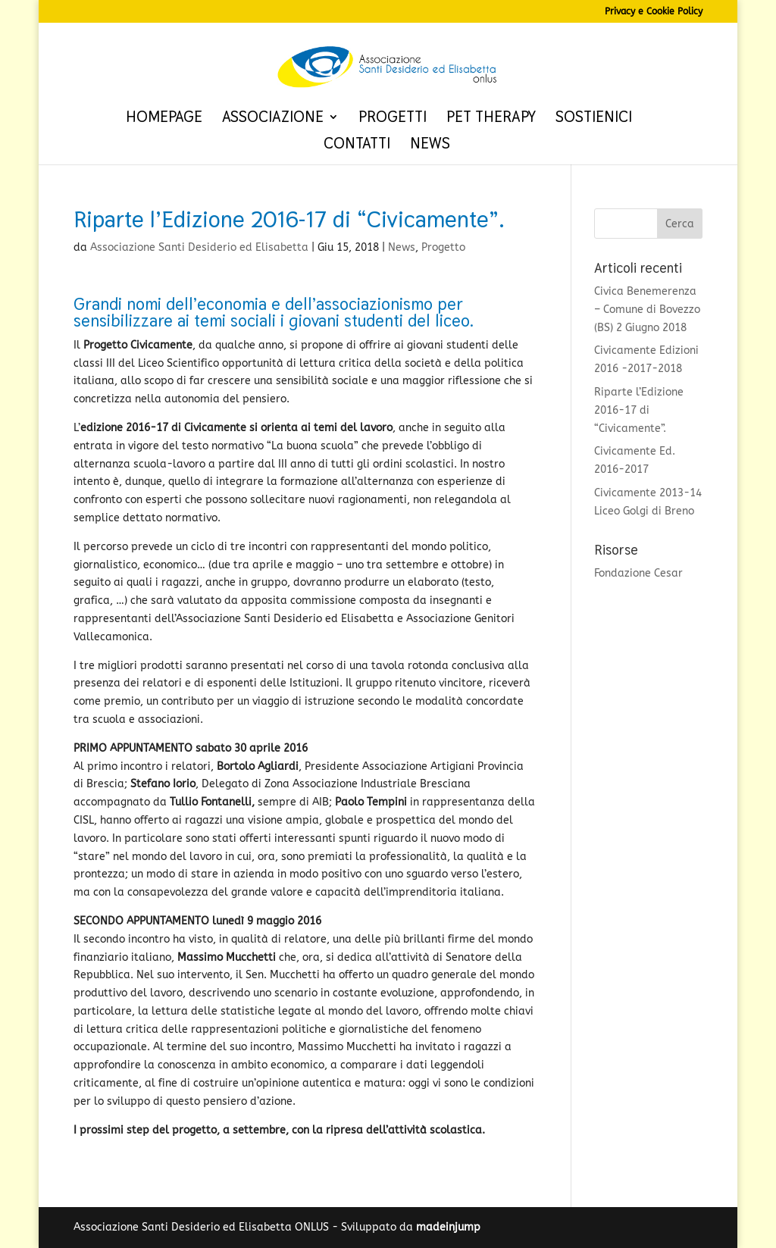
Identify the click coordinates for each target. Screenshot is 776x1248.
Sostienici (593, 119)
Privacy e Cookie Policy (653, 12)
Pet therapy (491, 119)
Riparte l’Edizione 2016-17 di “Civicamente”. (639, 410)
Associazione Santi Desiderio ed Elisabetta (199, 247)
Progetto (443, 247)
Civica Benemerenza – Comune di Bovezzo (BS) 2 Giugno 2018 (647, 309)
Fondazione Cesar (638, 573)
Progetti (392, 119)
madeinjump (448, 1227)
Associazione (273, 119)
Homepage (164, 119)
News (430, 145)
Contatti (357, 145)
